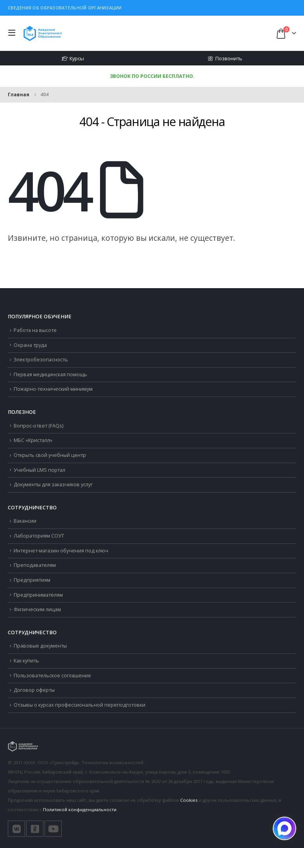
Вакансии (25, 521)
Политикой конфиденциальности (79, 809)
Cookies (188, 800)
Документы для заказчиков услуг (53, 484)
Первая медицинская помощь (50, 374)
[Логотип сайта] (42, 33)
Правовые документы (40, 645)
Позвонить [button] (224, 58)
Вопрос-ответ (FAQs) (38, 425)
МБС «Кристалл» (33, 440)
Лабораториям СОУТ (39, 535)
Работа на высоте (35, 330)
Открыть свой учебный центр (50, 455)
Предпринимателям (38, 595)
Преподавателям (35, 565)
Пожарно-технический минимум (53, 389)
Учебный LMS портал (39, 470)
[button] (14, 33)
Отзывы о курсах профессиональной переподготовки (79, 705)
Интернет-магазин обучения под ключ (61, 550)
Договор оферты (34, 690)
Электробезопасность (41, 359)
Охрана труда (30, 345)
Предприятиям (32, 580)
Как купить (26, 660)
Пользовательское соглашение (52, 675)
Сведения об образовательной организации (65, 8)
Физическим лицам (37, 609)
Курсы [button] (73, 58)
